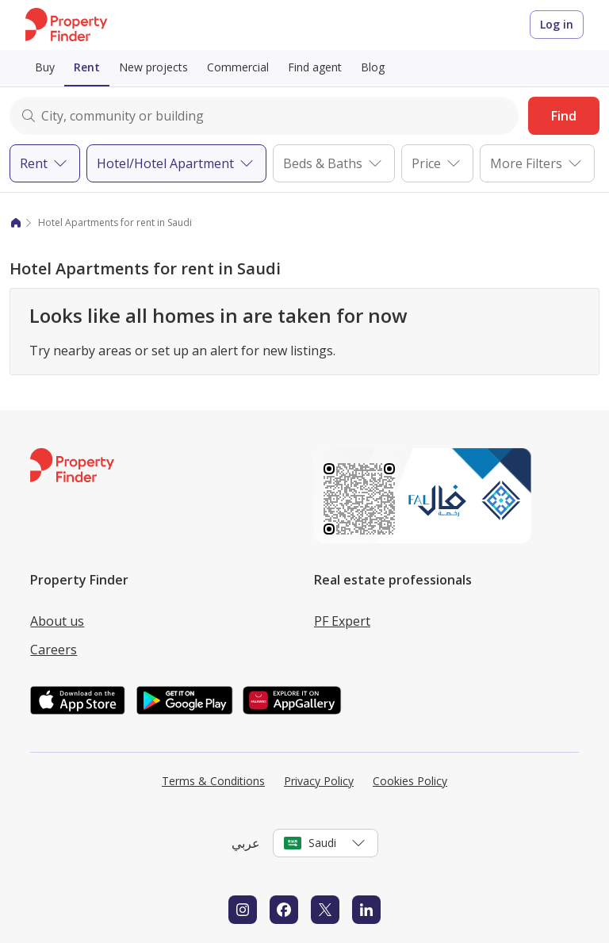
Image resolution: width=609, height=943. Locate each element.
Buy (45, 67)
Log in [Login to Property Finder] (556, 24)
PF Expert (342, 621)
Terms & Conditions (213, 780)
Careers (53, 649)
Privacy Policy (319, 780)
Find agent (315, 67)
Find (563, 116)
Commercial (238, 67)
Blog (373, 67)
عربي (246, 843)
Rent (87, 67)
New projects (153, 67)
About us (57, 621)
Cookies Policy (410, 780)
